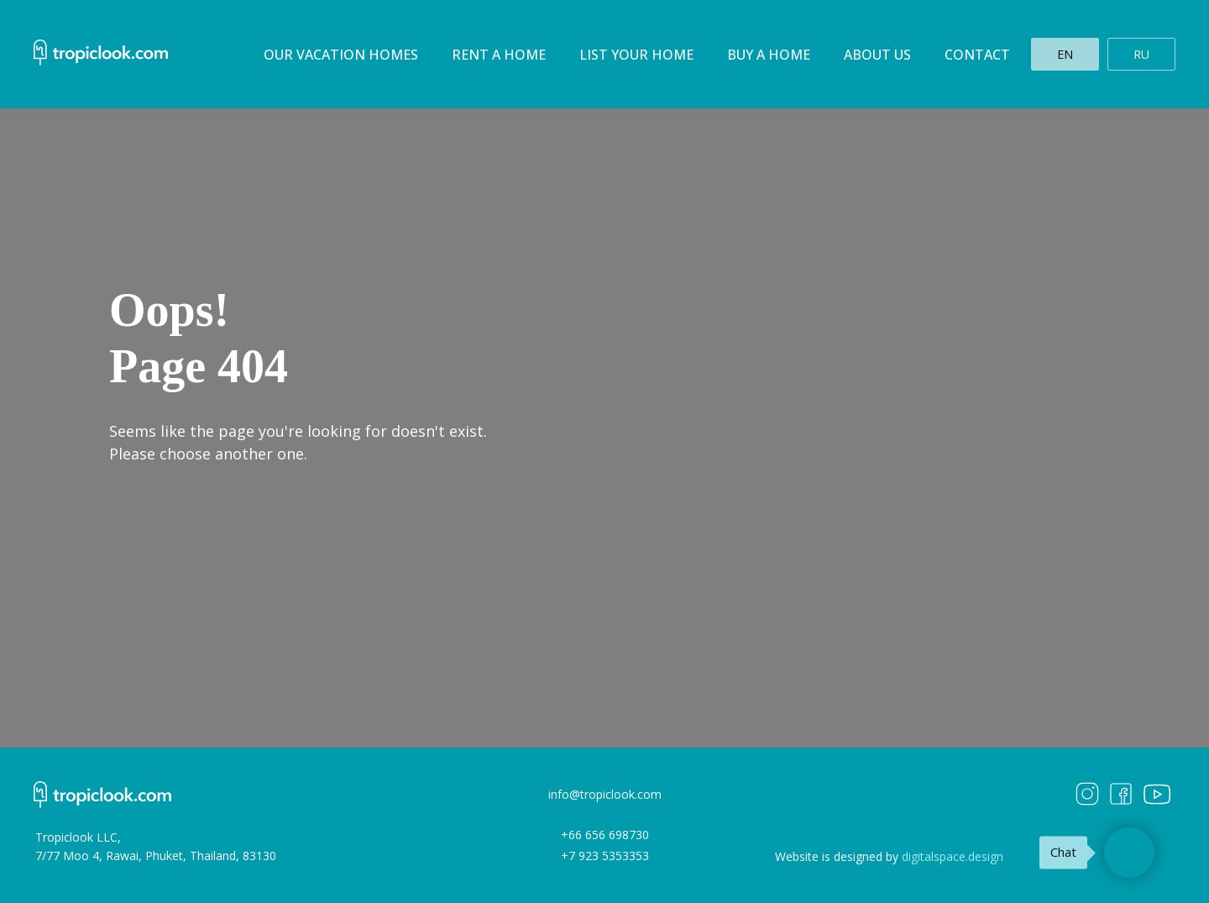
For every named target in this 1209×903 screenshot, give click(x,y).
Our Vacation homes (341, 54)
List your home (636, 54)
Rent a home (499, 54)
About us (877, 54)
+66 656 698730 (605, 835)
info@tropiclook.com (605, 794)
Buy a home (768, 54)
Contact (977, 54)
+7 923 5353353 (605, 856)
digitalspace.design (952, 856)
